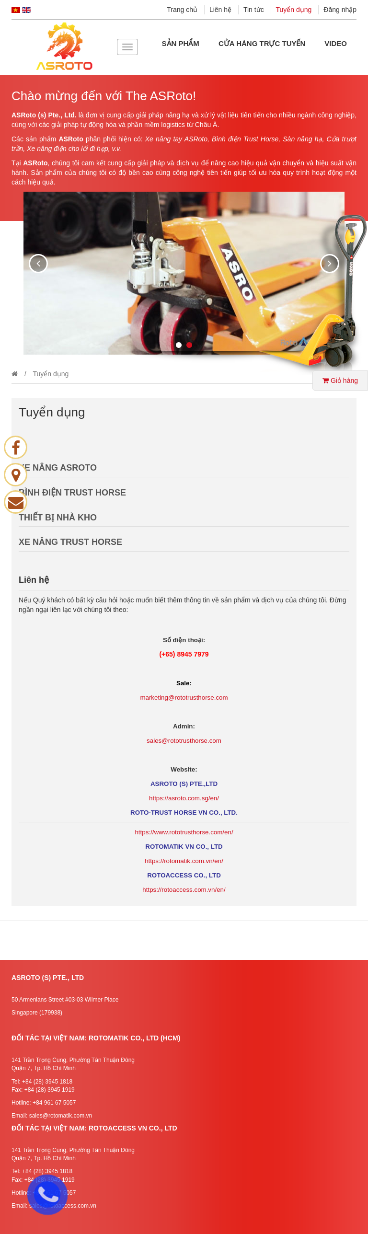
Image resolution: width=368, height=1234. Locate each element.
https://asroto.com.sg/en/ (184, 798)
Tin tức (253, 9)
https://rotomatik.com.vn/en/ (184, 861)
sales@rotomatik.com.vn (60, 1115)
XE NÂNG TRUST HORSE (70, 542)
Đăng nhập (339, 9)
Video (335, 43)
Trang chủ (182, 9)
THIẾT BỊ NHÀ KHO (58, 517)
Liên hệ (220, 9)
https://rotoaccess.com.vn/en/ (183, 889)
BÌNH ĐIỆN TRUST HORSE (72, 492)
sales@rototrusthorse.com (184, 740)
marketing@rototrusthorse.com (184, 697)
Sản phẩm (180, 43)
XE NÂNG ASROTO (58, 468)
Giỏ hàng (340, 380)
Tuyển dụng (294, 9)
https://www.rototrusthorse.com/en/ (184, 832)
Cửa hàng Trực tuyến (261, 43)
